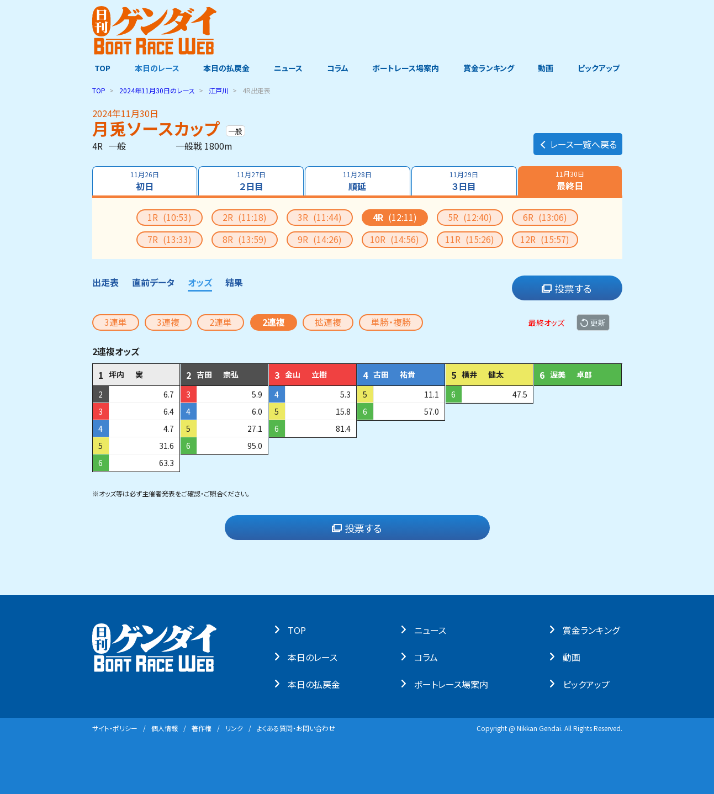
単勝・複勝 (391, 322)
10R (394, 239)
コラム (337, 67)
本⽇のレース (315, 656)
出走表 (105, 282)
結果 (234, 282)
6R (545, 217)
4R (395, 217)
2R (245, 217)
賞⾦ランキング (593, 629)
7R (169, 239)
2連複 (273, 322)
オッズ (200, 282)
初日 (144, 181)
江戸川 (219, 90)
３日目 (464, 181)
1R (169, 217)
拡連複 (328, 322)
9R (320, 239)
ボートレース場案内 (406, 67)
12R (544, 239)
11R (469, 239)
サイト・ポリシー (114, 728)
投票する (567, 288)
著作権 (201, 728)
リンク (234, 728)
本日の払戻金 (225, 67)
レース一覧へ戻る (578, 141)
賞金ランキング (489, 67)
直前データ (153, 282)
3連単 (115, 322)
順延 (357, 181)
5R (470, 217)
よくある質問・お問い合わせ (296, 728)
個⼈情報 (164, 728)
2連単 (220, 322)
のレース (157, 90)
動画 (548, 67)
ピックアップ (601, 67)
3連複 (168, 322)
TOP (100, 67)
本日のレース (155, 67)
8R (245, 239)
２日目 (250, 181)
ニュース (287, 67)
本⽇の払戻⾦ (316, 683)
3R (320, 217)
